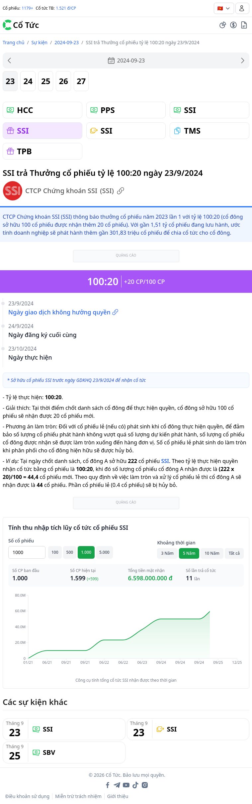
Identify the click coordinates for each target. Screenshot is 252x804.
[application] (126, 633)
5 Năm (189, 553)
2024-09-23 (66, 42)
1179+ (27, 8)
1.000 (86, 552)
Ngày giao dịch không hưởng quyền (63, 312)
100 (54, 552)
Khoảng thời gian (176, 542)
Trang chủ (13, 42)
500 (69, 552)
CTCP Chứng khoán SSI (64, 191)
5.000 (104, 552)
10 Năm (212, 553)
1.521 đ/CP (66, 8)
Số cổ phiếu (21, 540)
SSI (165, 461)
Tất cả (234, 553)
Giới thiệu (117, 796)
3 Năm (167, 553)
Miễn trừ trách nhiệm (78, 796)
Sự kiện (39, 42)
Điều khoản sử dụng (27, 796)
